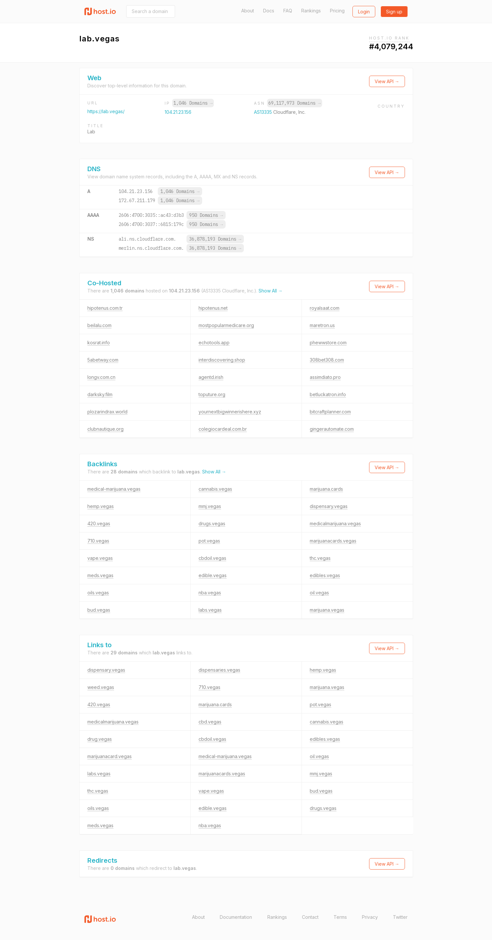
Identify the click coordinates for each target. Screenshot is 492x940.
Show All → (271, 290)
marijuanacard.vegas (109, 756)
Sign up (394, 11)
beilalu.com (99, 325)
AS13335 (263, 112)
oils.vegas (98, 592)
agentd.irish (211, 377)
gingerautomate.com (332, 429)
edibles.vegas (325, 575)
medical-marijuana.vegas (114, 489)
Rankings (311, 10)
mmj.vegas (210, 506)
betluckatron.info (328, 394)
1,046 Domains (193, 103)
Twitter (400, 917)
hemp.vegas (100, 506)
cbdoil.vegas (212, 558)
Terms (340, 917)
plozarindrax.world (107, 411)
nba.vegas (210, 592)
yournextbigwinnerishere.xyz (230, 411)
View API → (387, 81)
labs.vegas (210, 610)
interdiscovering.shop (222, 360)
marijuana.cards (326, 489)
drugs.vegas (212, 523)
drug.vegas (99, 739)
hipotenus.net (213, 308)
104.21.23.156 (178, 112)
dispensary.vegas (329, 506)
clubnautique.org (105, 429)
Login (364, 11)
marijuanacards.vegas (333, 541)
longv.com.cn (101, 377)
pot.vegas (209, 541)
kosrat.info (98, 342)
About (247, 10)
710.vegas (98, 541)
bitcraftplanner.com (330, 411)
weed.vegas (100, 687)
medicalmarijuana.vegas (335, 523)
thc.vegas (320, 558)
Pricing (337, 10)
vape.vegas (100, 558)
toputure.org (212, 394)
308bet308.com (327, 360)
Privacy (370, 917)
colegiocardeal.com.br (223, 429)
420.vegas (98, 523)
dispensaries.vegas (219, 670)
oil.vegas (319, 592)
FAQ (287, 10)
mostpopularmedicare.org (226, 325)
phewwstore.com (328, 342)
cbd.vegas (210, 721)
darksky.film (99, 394)
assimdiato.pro (325, 377)
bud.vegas (98, 610)
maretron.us (322, 325)
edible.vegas (213, 575)
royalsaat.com (324, 308)
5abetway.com (102, 360)
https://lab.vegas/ (106, 111)
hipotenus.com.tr (105, 308)
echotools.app (214, 342)
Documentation (236, 917)
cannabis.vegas (215, 489)
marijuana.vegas (327, 610)
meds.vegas (100, 575)
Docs (268, 10)
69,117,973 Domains (294, 103)
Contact (310, 917)
